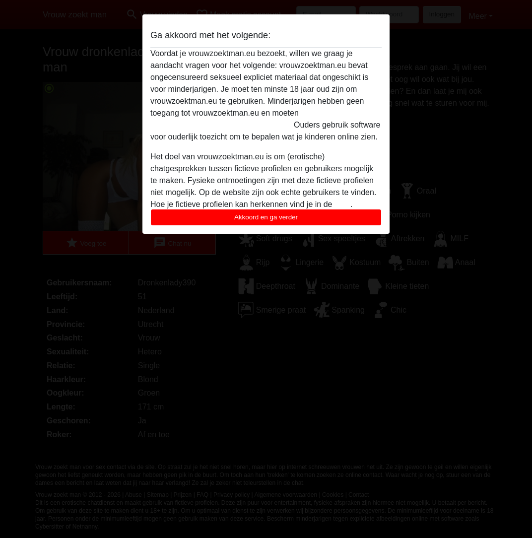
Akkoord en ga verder (266, 217)
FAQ (342, 204)
